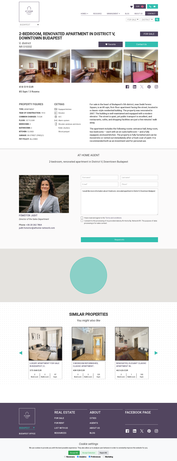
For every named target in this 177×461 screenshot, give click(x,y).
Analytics (81, 457)
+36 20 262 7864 (34, 225)
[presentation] (99, 230)
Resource (97, 14)
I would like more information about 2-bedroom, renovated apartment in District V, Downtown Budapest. (119, 202)
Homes (84, 14)
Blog (127, 14)
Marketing (108, 457)
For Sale (59, 418)
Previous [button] (21, 66)
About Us (138, 14)
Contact (151, 14)
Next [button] (155, 66)
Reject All (103, 453)
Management (113, 14)
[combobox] (29, 24)
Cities (93, 418)
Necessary (69, 457)
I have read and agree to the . (103, 218)
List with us (61, 428)
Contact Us (141, 44)
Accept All (74, 453)
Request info (119, 240)
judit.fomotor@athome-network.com (37, 228)
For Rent (59, 423)
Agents (94, 423)
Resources (60, 433)
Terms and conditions (113, 218)
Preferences (95, 457)
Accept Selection (88, 453)
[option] (44, 66)
